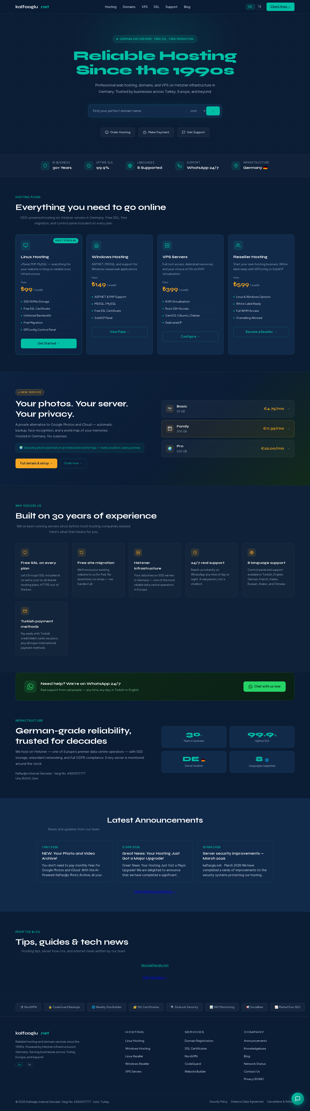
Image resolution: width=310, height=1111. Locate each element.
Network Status (255, 1064)
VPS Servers (133, 1071)
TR (260, 6)
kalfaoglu (32, 6)
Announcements (255, 1041)
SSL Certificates (196, 1048)
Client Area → (280, 6)
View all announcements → (155, 891)
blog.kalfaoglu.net (155, 965)
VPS (145, 7)
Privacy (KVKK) (254, 1079)
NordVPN (191, 1056)
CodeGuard (193, 1064)
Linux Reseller (134, 1056)
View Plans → (119, 332)
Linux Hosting (134, 1041)
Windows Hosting (137, 1048)
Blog (187, 7)
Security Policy (218, 1101)
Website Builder (195, 1071)
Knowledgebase (255, 1048)
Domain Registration (199, 1041)
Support (172, 7)
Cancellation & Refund (280, 1101)
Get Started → (49, 343)
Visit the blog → (155, 977)
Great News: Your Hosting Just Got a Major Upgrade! (151, 856)
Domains (129, 7)
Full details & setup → (36, 463)
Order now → (73, 463)
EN (250, 6)
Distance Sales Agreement (247, 1101)
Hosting (110, 7)
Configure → (190, 336)
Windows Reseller (137, 1064)
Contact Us (252, 1071)
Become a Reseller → (261, 332)
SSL (156, 7)
